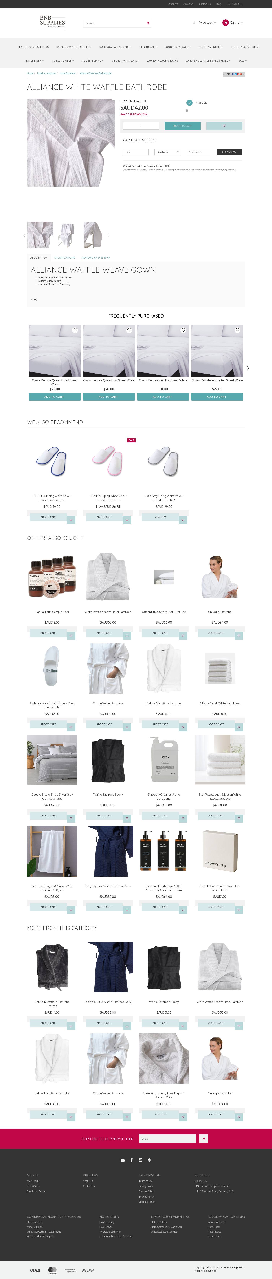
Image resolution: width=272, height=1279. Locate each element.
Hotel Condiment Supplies (40, 1236)
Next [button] (109, 235)
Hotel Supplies (34, 1222)
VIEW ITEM (160, 517)
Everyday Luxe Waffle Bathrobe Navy (108, 886)
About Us (188, 3)
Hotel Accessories (246, 46)
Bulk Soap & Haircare (115, 46)
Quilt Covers (214, 1236)
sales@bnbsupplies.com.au (212, 1186)
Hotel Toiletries (159, 1222)
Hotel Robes (214, 1227)
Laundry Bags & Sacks (162, 60)
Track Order (33, 1186)
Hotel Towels (63, 60)
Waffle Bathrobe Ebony (108, 794)
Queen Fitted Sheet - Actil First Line (164, 612)
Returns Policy (146, 1191)
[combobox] (114, 23)
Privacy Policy (146, 1186)
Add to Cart (183, 125)
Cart (232, 22)
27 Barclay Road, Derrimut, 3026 (214, 1191)
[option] (71, 143)
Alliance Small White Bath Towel (220, 703)
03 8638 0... (201, 1180)
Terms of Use (145, 1180)
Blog (218, 3)
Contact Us (205, 3)
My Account (203, 22)
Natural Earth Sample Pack (52, 612)
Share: (234, 74)
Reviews (96, 257)
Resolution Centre (36, 1191)
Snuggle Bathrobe (220, 612)
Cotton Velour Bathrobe (108, 703)
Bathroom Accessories (74, 46)
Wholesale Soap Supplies (164, 1231)
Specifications (64, 257)
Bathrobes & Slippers (34, 46)
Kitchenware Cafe (125, 60)
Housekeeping (93, 60)
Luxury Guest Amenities (170, 1217)
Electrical (148, 46)
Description (39, 257)
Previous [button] (24, 235)
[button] (75, 330)
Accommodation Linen (226, 1217)
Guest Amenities (211, 46)
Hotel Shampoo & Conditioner (166, 1227)
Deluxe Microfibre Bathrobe (164, 703)
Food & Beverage (178, 46)
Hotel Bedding (107, 1222)
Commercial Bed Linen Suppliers (116, 1236)
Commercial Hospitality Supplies (54, 1217)
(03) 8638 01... (234, 3)
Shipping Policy (147, 1201)
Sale (243, 60)
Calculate (229, 152)
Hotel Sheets (105, 1227)
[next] (248, 368)
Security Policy (146, 1196)
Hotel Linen (34, 60)
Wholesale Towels (217, 1222)
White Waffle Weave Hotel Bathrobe (108, 612)
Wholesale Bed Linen (110, 1231)
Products (173, 3)
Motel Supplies (34, 1227)
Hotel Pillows (214, 1231)
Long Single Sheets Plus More (208, 60)
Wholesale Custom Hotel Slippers (44, 1231)
